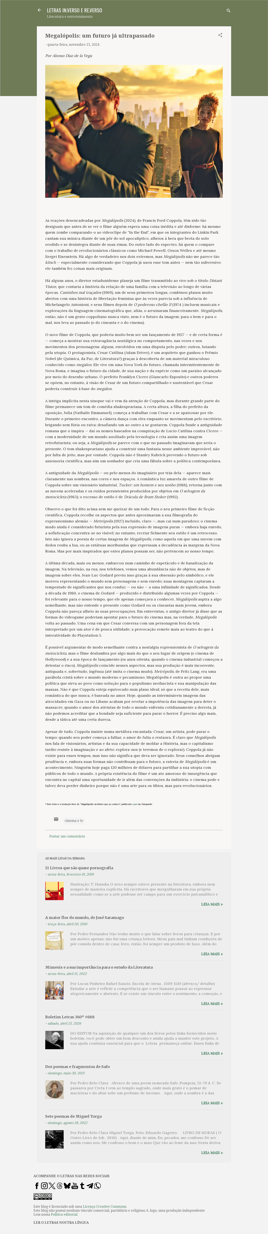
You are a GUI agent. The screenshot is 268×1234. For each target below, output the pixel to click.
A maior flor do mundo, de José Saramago (84, 917)
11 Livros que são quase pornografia (79, 867)
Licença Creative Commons (104, 1207)
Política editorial (64, 1214)
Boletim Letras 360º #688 (70, 1017)
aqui (134, 804)
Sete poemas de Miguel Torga (73, 1116)
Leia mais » (212, 904)
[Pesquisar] (228, 11)
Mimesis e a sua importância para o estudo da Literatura (99, 967)
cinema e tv (74, 821)
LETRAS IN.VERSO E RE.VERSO (74, 10)
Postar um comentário (67, 836)
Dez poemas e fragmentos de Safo (77, 1066)
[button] (220, 36)
